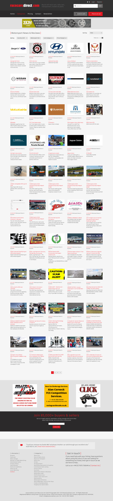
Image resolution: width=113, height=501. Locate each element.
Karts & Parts (38, 468)
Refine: (12, 38)
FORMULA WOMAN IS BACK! (74, 218)
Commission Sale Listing (41, 467)
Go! (100, 6)
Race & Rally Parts (39, 457)
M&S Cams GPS (90, 122)
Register (99, 2)
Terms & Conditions (16, 467)
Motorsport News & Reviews (42, 471)
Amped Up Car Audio (53, 153)
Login (93, 2)
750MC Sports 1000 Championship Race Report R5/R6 (74, 185)
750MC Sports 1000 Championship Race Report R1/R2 (36, 219)
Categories (21, 14)
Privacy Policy (14, 463)
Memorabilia (38, 478)
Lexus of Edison (71, 61)
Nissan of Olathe (14, 92)
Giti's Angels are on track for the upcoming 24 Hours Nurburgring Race (93, 219)
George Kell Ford (14, 61)
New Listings (14, 459)
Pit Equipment (38, 463)
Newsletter (48, 14)
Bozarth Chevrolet (34, 92)
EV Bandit (89, 153)
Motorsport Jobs (39, 473)
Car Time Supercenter (35, 122)
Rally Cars (37, 460)
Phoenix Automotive (91, 61)
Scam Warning (14, 470)
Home (12, 14)
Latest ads (80, 14)
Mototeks (12, 122)
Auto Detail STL (90, 92)
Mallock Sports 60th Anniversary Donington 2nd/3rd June (54, 253)
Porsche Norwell (33, 153)
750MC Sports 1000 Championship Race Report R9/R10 (36, 185)
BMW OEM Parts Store (73, 92)
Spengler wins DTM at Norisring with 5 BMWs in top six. (18, 356)
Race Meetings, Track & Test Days (44, 481)
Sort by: (85, 33)
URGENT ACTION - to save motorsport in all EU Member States (75, 289)
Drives (36, 462)
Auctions (36, 470)
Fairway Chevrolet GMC (54, 92)
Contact (38, 14)
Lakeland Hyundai (53, 61)
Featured (13, 457)
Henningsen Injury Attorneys (75, 122)
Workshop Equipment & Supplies (43, 465)
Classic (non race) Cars (40, 476)
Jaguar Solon (70, 153)
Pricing (30, 14)
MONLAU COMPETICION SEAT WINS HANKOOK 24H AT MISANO (17, 322)
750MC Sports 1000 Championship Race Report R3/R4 (93, 185)
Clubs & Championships (41, 483)
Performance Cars (39, 475)
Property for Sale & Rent (41, 484)
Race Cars (37, 455)
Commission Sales (15, 462)
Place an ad (95, 14)
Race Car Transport (39, 459)
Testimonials (14, 465)
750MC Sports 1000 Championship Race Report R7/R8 (55, 185)
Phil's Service (33, 61)
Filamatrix (51, 122)
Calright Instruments (16, 153)
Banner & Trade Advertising (18, 460)
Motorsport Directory (40, 480)
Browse (12, 455)
